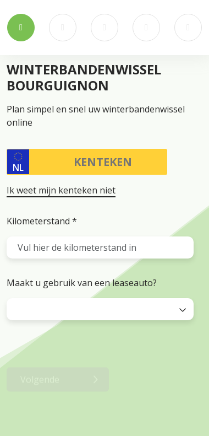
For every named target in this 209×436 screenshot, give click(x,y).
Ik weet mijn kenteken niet (61, 190)
